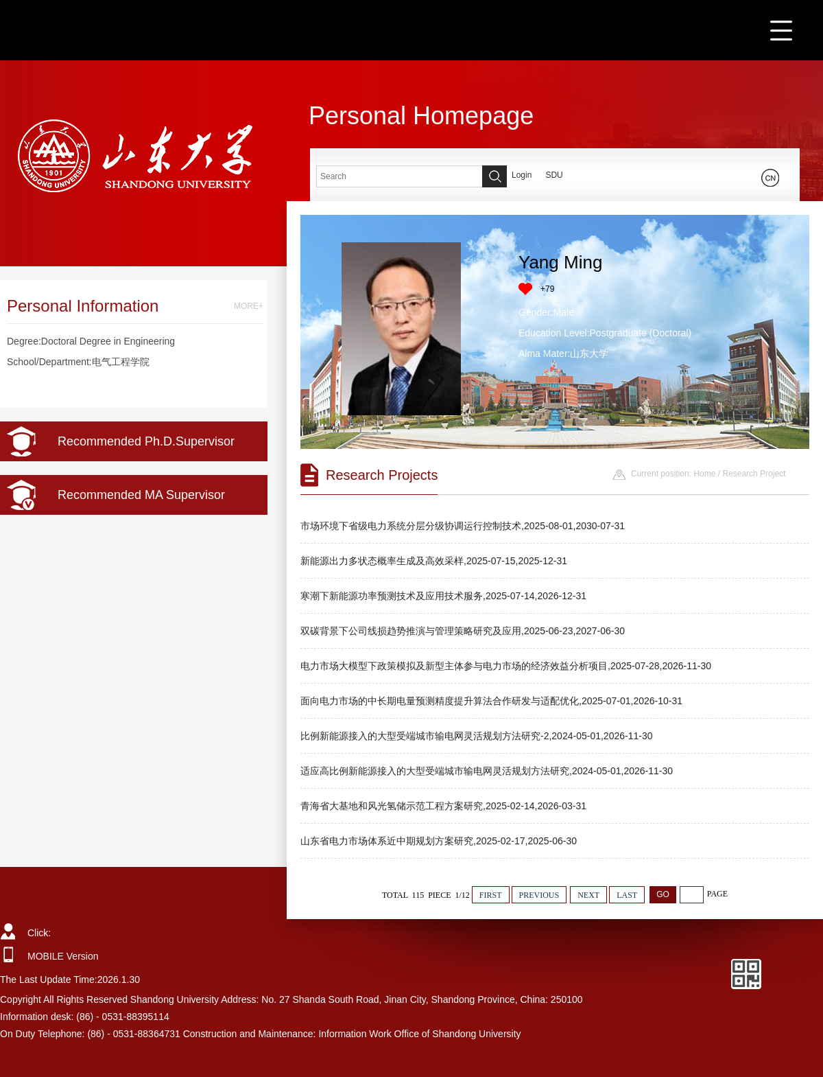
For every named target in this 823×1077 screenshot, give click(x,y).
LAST (627, 895)
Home (704, 473)
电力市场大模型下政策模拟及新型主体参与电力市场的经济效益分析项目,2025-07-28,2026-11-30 (505, 665)
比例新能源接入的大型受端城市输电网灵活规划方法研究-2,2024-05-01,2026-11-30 (476, 735)
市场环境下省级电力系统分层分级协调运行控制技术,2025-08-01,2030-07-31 (462, 525)
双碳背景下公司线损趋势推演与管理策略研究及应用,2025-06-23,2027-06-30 (462, 630)
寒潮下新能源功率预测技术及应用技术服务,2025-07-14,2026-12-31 (443, 595)
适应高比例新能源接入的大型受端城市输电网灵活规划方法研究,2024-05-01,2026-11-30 (486, 770)
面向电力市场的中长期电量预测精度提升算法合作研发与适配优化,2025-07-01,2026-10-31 (491, 700)
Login (522, 175)
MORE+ (248, 306)
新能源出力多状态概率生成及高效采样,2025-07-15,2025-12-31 (433, 560)
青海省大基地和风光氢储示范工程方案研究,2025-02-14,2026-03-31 (443, 805)
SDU (553, 175)
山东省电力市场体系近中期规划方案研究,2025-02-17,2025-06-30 (438, 840)
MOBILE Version (63, 956)
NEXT (588, 895)
